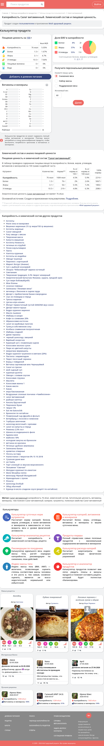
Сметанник (11, 272)
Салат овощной (13, 231)
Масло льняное (13, 313)
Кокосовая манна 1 (15, 383)
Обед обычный (13, 486)
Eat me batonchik (14, 410)
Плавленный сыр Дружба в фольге (23, 416)
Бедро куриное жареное (18, 310)
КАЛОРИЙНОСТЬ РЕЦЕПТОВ (39, 725)
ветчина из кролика (16, 443)
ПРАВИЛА (68, 736)
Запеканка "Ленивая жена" (19, 288)
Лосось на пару (13, 454)
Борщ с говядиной (15, 361)
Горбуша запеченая (15, 421)
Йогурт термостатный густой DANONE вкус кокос (30, 305)
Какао (9, 389)
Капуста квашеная (15, 240)
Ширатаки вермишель (17, 351)
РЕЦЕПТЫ (8, 721)
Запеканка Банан (14, 448)
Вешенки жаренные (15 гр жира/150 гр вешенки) (29, 226)
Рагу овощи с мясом (16, 234)
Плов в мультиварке (16, 248)
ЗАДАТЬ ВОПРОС (60, 728)
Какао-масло (12, 386)
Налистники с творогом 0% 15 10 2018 (24, 456)
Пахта (9, 250)
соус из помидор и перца (18, 296)
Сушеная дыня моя (15, 459)
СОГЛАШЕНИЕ (59, 736)
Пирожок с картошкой (17, 261)
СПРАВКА (57, 721)
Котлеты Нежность (15, 242)
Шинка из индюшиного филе (20, 432)
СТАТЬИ (7, 730)
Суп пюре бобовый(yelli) (18, 280)
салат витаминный (15, 397)
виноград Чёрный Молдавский (21, 475)
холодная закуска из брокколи (21, 440)
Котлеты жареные (14, 229)
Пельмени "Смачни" (16, 467)
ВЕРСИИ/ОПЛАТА (60, 723)
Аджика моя (12, 435)
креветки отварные (15, 451)
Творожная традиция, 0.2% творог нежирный (28, 275)
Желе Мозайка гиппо (16, 473)
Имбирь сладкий (14, 332)
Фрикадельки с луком (17, 478)
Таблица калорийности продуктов (24, 13)
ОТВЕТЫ (32, 730)
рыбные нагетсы (14, 399)
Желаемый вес (61, 90)
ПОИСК (32, 716)
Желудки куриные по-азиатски (21, 470)
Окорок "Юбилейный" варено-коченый (25, 269)
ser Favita (10, 462)
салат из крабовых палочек (19, 324)
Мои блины (11, 283)
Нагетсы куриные (14, 253)
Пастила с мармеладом (17, 356)
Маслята (10, 380)
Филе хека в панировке (17, 223)
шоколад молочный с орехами (21, 424)
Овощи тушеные (14, 259)
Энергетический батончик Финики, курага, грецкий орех (34, 277)
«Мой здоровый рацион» (89, 205)
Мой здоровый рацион (60, 23)
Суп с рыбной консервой (18, 267)
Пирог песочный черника (18, 359)
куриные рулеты (14, 372)
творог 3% (11, 408)
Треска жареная (13, 299)
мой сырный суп (14, 370)
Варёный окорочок (15, 340)
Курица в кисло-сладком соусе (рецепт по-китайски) (31, 489)
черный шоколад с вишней (19, 337)
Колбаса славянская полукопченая (23, 329)
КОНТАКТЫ (58, 731)
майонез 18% (12, 437)
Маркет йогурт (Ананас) (17, 264)
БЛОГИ (7, 725)
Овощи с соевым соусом (18, 375)
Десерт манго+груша (16, 307)
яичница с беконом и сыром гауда (23, 291)
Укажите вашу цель (64, 73)
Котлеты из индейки (16, 256)
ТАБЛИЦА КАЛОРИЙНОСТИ (39, 721)
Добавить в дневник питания (25, 76)
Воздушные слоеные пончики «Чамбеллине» (28, 394)
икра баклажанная (15, 391)
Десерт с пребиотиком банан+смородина (26, 294)
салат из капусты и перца (18, 426)
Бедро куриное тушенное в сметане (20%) (26, 353)
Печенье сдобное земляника (20, 445)
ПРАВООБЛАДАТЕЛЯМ (62, 716)
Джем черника (13, 334)
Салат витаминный (75, 13)
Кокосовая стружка (15, 378)
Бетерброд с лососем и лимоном (22, 418)
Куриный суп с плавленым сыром (22, 343)
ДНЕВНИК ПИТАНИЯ (12, 716)
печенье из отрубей (16, 245)
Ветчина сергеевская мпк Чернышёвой (25, 364)
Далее (78, 102)
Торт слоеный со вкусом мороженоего (25, 464)
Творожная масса (14, 237)
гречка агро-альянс (15, 302)
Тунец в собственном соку (18, 326)
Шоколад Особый (14, 483)
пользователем (26, 23)
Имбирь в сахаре (14, 315)
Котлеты (10, 221)
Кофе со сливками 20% (17, 318)
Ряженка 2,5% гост (15, 429)
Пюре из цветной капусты (18, 348)
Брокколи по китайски (17, 413)
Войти (97, 4)
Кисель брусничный (16, 402)
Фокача (9, 481)
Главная (5, 13)
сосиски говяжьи (14, 286)
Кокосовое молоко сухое (18, 345)
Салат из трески (14, 367)
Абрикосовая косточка (17, 321)
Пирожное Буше (14, 405)
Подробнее (72, 198)
